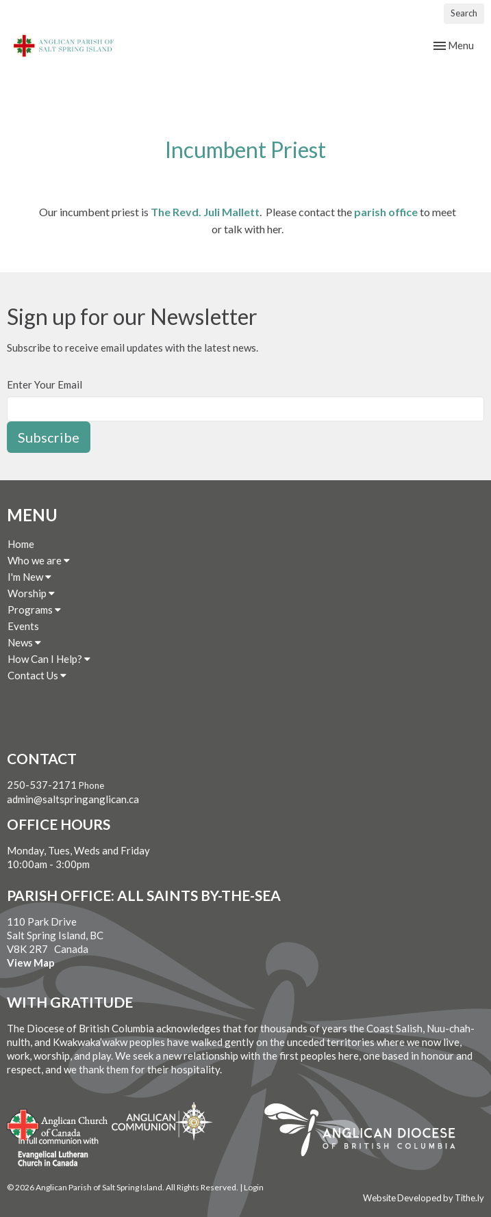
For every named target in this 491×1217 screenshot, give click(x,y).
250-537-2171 (42, 784)
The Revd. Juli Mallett (205, 211)
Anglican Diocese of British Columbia (366, 1132)
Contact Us (37, 675)
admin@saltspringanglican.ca (73, 799)
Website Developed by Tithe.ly (423, 1197)
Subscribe (48, 437)
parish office (386, 211)
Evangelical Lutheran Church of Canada (53, 1153)
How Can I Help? (49, 659)
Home (21, 544)
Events (23, 626)
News (24, 642)
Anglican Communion (162, 1120)
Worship (31, 593)
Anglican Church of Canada (58, 1123)
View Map (31, 962)
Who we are (39, 560)
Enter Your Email (44, 384)
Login (254, 1187)
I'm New (29, 577)
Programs (34, 609)
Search (464, 13)
